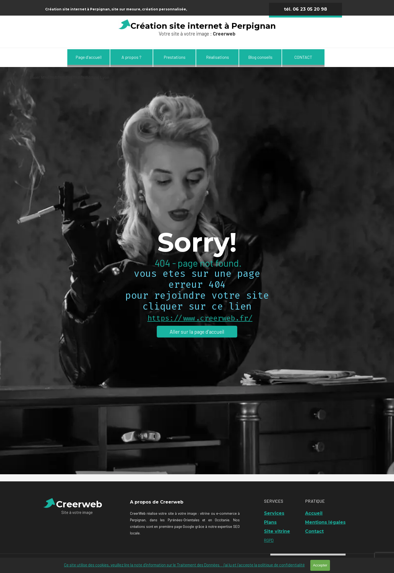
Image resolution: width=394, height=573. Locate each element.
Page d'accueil (89, 57)
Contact (314, 531)
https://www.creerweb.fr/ (200, 318)
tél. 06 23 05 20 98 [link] (305, 9)
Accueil (314, 513)
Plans (270, 522)
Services (274, 513)
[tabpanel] (146, 8)
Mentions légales (325, 522)
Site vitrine (277, 531)
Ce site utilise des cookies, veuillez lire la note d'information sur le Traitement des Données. (184, 564)
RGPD (269, 540)
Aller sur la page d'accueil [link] (197, 331)
